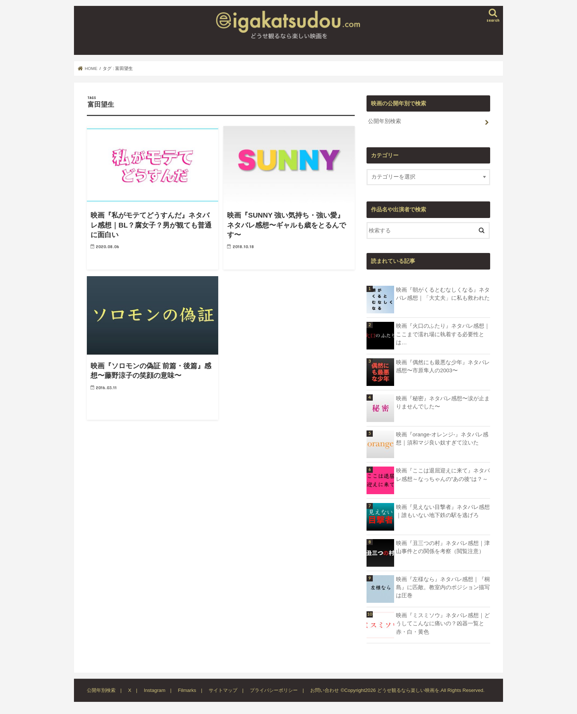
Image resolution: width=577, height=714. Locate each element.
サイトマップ (223, 690)
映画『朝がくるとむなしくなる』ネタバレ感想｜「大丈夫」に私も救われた (443, 294)
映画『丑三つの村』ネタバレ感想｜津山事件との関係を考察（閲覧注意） (443, 547)
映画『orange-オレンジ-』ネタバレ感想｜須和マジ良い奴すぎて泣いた (442, 439)
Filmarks (187, 690)
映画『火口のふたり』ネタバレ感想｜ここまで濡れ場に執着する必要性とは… (443, 334)
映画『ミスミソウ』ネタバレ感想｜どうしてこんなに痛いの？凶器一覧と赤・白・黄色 (443, 623)
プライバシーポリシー (274, 690)
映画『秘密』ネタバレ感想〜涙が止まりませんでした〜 (443, 402)
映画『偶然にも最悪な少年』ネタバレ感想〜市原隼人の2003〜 (443, 366)
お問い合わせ (324, 690)
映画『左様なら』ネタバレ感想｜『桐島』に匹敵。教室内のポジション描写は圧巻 (443, 587)
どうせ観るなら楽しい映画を (408, 690)
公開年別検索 (384, 121)
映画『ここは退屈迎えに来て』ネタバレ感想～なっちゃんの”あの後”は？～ (443, 475)
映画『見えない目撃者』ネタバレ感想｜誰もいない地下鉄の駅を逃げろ (443, 511)
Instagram (155, 690)
